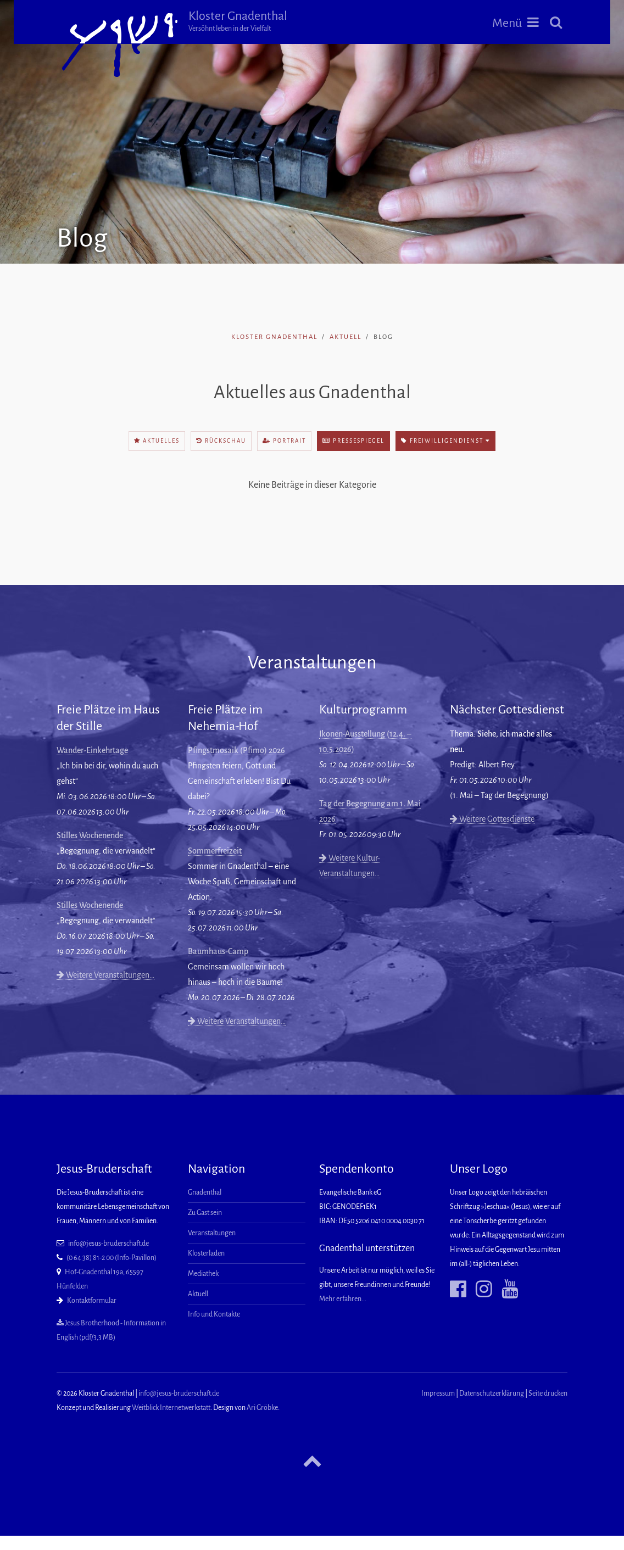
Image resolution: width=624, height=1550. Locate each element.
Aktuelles (157, 441)
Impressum (438, 1393)
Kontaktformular (91, 1300)
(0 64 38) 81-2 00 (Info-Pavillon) (111, 1258)
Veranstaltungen (212, 1233)
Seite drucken (547, 1393)
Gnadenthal (204, 1192)
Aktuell (345, 337)
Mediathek (203, 1274)
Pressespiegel (353, 441)
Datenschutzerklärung (491, 1393)
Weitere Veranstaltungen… (105, 975)
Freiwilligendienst (445, 441)
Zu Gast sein (205, 1213)
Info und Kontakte (214, 1314)
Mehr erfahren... (342, 1299)
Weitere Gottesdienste (492, 819)
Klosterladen (206, 1253)
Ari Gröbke (262, 1408)
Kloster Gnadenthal (237, 20)
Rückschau (221, 441)
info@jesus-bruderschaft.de (108, 1243)
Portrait (284, 441)
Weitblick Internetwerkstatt (171, 1408)
